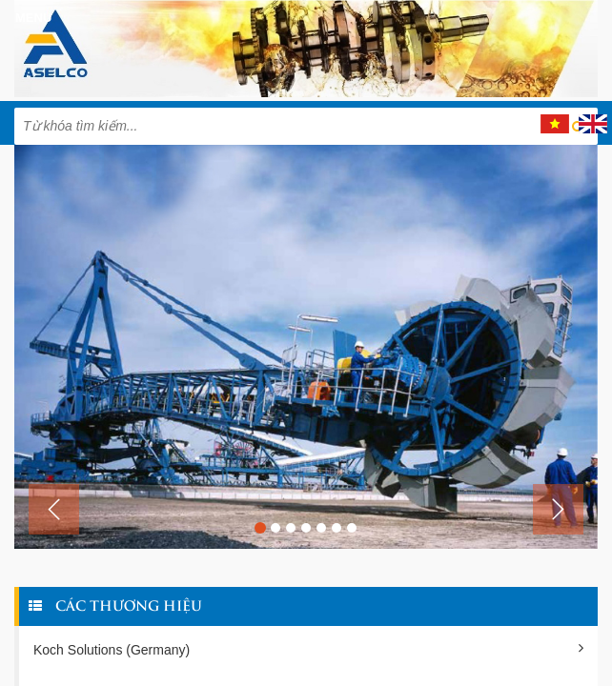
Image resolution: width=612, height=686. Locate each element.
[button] (54, 509)
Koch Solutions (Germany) (308, 648)
